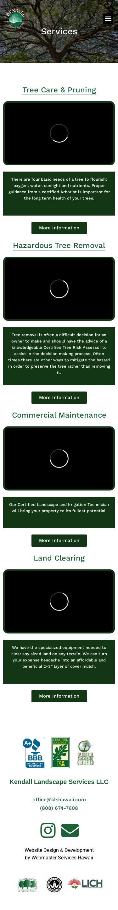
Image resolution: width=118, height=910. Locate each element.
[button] (108, 19)
